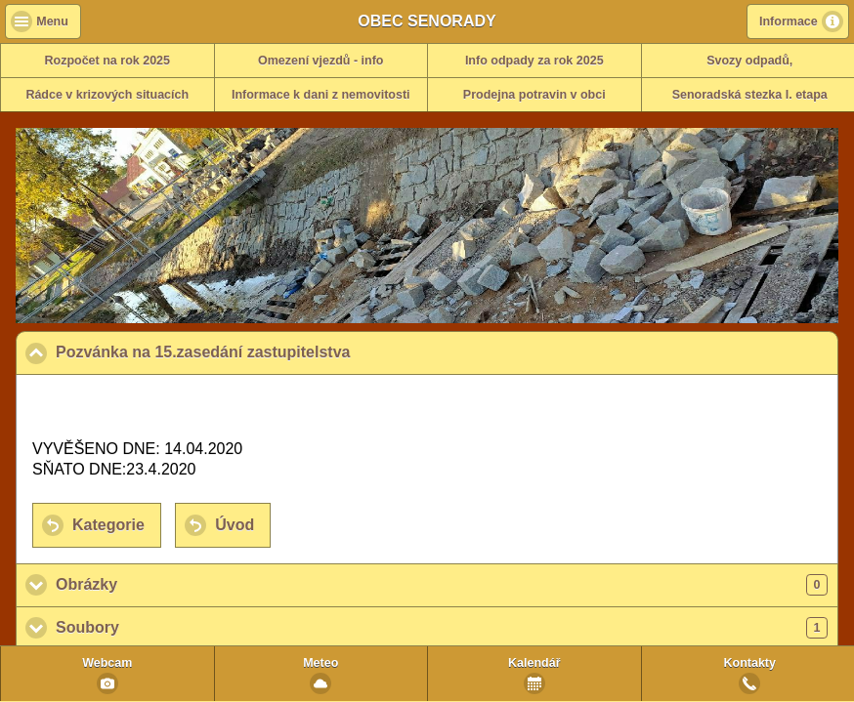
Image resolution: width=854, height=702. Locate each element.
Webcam (107, 663)
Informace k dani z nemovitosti (321, 95)
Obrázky (442, 585)
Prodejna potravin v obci (534, 95)
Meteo (320, 663)
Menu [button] (52, 21)
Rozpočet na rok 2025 (107, 60)
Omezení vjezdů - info (321, 60)
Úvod (234, 524)
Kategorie (108, 524)
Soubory (442, 628)
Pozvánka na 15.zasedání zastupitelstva (298, 351)
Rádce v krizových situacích (107, 95)
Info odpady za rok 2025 (534, 60)
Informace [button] (788, 21)
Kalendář (534, 663)
